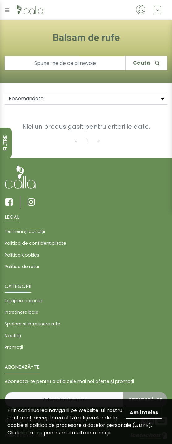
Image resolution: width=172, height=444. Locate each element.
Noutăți (13, 336)
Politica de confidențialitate (35, 243)
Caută (146, 62)
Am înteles (144, 412)
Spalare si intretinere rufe (32, 324)
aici (24, 432)
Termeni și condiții (25, 231)
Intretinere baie (21, 312)
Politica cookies (22, 255)
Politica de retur (22, 266)
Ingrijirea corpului (23, 301)
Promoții (14, 347)
